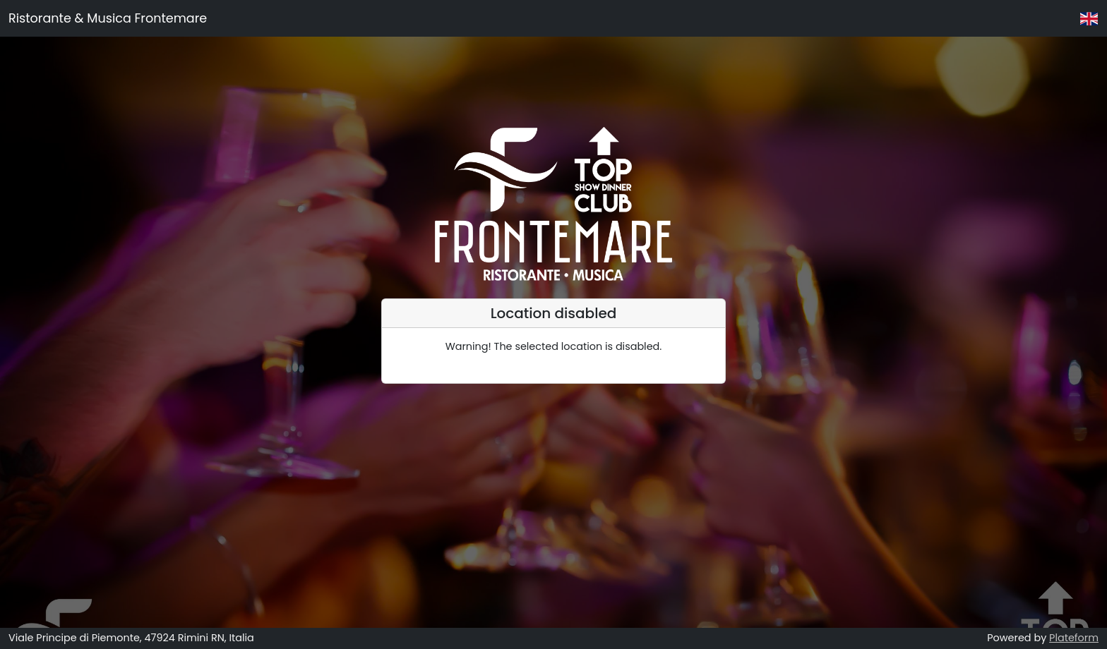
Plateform (1074, 638)
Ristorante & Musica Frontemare (107, 18)
